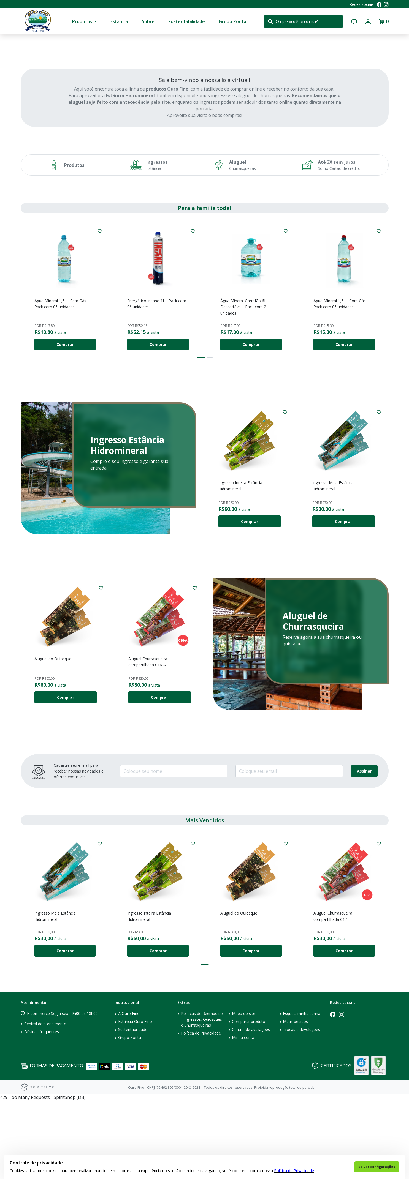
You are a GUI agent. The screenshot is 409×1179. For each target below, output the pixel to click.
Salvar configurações (376, 1166)
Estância (119, 21)
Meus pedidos (295, 1099)
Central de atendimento (45, 1102)
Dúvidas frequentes (41, 1110)
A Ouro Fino (129, 1092)
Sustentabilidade (186, 21)
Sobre (148, 21)
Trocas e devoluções (301, 1107)
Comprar (65, 422)
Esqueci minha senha (301, 1092)
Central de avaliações (251, 1107)
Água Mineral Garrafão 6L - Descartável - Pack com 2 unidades (244, 385)
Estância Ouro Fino (135, 1099)
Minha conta (243, 1115)
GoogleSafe (378, 1144)
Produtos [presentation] (82, 21)
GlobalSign (361, 1144)
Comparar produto (248, 1099)
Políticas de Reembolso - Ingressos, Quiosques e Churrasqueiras (202, 1097)
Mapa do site (243, 1092)
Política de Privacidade (294, 1170)
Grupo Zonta (232, 21)
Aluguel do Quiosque (52, 737)
